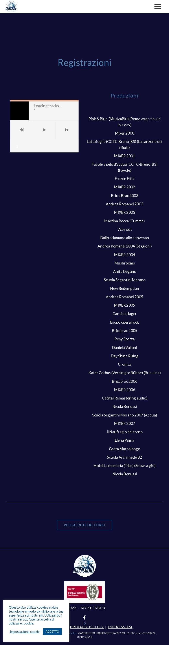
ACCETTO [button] (52, 631)
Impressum (120, 627)
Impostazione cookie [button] (25, 632)
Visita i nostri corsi (84, 525)
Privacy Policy (87, 627)
